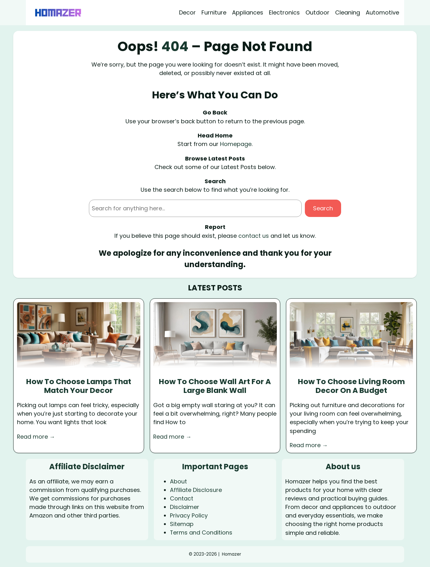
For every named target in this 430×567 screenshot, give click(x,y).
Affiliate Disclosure (196, 490)
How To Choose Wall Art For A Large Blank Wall (215, 386)
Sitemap (182, 524)
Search (323, 208)
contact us (253, 235)
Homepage (236, 144)
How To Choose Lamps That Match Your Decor (78, 386)
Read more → (36, 436)
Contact (182, 498)
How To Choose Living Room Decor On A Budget (351, 386)
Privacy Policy (189, 515)
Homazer (231, 554)
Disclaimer (184, 507)
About (178, 481)
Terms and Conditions (201, 532)
